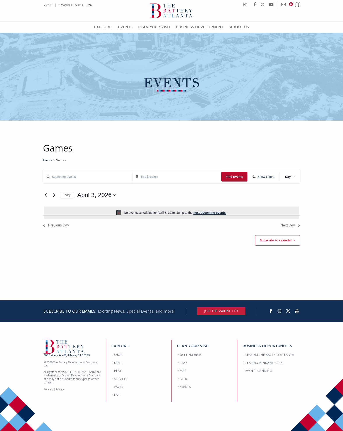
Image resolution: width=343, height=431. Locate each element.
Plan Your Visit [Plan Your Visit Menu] (154, 27)
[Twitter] (288, 311)
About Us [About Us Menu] (239, 27)
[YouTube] (296, 311)
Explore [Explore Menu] (103, 27)
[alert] (171, 213)
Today (66, 195)
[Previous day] (45, 195)
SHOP (118, 355)
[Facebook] (270, 311)
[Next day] (54, 195)
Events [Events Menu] (125, 27)
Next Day (290, 225)
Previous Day (56, 225)
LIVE (117, 395)
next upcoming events (209, 212)
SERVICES (121, 379)
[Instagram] (279, 311)
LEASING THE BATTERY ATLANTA (269, 355)
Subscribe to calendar (276, 240)
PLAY (117, 371)
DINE (117, 363)
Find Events (234, 176)
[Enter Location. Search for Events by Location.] (176, 177)
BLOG (184, 379)
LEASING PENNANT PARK (263, 363)
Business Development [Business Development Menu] (199, 27)
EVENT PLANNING (258, 371)
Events (47, 160)
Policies (48, 389)
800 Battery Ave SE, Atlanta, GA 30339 (67, 355)
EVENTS (185, 387)
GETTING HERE (190, 355)
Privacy (60, 389)
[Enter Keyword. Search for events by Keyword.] (87, 177)
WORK (118, 387)
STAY (183, 363)
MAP (183, 371)
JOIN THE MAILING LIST (221, 311)
